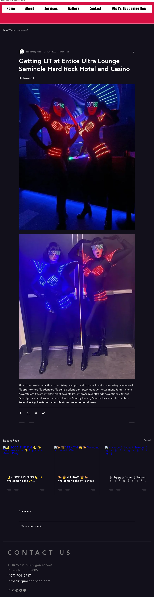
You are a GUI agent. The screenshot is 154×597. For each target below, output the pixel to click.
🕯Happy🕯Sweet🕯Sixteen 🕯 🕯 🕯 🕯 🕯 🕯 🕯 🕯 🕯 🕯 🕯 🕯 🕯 (127, 479)
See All (147, 440)
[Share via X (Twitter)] (28, 412)
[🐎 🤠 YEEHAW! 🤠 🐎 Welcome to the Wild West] (77, 459)
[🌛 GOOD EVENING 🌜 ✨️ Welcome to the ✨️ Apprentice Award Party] (26, 459)
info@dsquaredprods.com (29, 581)
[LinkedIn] (16, 590)
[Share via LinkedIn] (35, 412)
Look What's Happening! (15, 30)
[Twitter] (20, 590)
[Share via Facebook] (20, 412)
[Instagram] (12, 590)
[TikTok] (24, 590)
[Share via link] (43, 412)
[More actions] (133, 52)
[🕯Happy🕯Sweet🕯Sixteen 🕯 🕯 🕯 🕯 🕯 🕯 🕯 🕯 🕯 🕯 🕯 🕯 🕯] (128, 459)
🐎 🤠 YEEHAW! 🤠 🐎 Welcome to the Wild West (76, 479)
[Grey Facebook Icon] (9, 590)
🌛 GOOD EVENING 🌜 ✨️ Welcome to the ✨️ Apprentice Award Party (24, 479)
